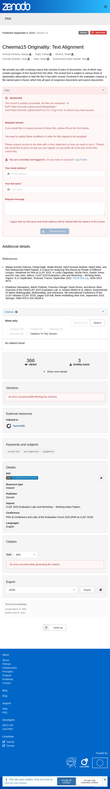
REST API (7, 725)
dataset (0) (36, 329)
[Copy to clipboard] (101, 477)
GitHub (8, 742)
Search (97, 322)
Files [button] (55, 90)
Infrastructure (9, 667)
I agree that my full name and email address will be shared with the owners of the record (57, 221)
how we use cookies (16, 783)
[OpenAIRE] (84, 767)
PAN (8, 18)
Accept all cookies (66, 781)
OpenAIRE (19, 425)
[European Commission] (100, 767)
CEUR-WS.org (80, 278)
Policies (6, 664)
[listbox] (25, 554)
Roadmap (7, 679)
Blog (4, 695)
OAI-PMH (7, 729)
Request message (14, 199)
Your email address (15, 168)
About (5, 660)
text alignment (31, 451)
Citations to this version (43, 333)
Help (4, 708)
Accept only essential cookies (89, 781)
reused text (14, 451)
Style (8, 554)
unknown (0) (16, 333)
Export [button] (87, 589)
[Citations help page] (16, 312)
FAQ (4, 712)
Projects (6, 675)
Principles (7, 671)
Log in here (81, 159)
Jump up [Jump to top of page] (52, 627)
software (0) (56, 329)
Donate (8, 745)
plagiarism (48, 451)
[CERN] (71, 767)
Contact (6, 683)
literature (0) (16, 329)
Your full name (13, 183)
